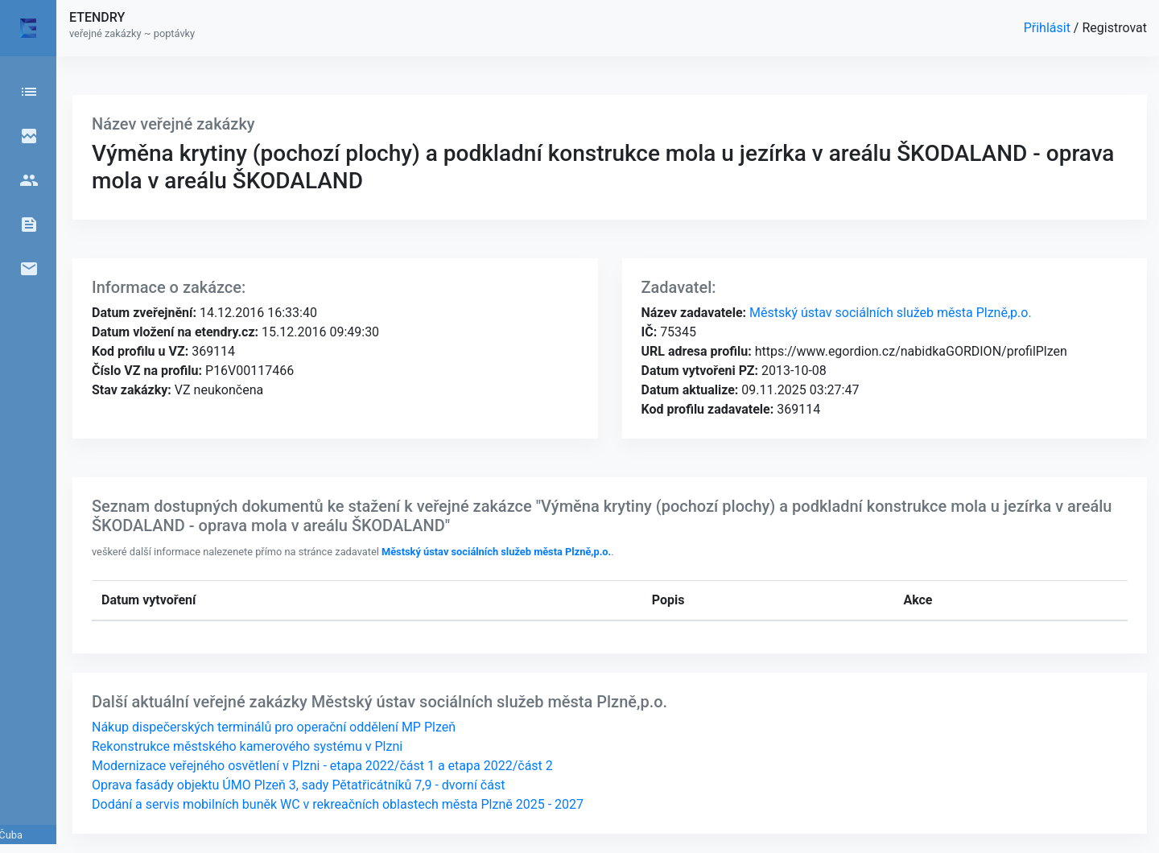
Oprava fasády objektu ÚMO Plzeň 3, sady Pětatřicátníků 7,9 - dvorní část (298, 785)
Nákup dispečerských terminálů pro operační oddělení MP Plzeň (274, 727)
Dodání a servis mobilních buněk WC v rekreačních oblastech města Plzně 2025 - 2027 (338, 804)
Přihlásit (1049, 27)
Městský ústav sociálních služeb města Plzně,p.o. (888, 312)
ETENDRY (97, 17)
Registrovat (1114, 27)
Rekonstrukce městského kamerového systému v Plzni (247, 746)
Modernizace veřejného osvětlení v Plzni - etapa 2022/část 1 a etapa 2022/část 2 (322, 765)
